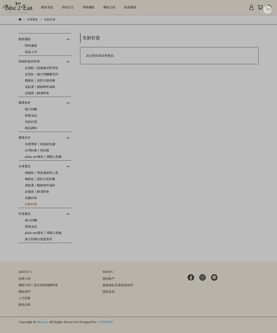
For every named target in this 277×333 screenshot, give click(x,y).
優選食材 (24, 102)
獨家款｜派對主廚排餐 (40, 80)
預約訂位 (68, 7)
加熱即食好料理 (29, 61)
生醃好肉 (31, 198)
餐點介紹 (109, 7)
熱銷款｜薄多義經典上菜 (41, 172)
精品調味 (31, 128)
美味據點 (88, 7)
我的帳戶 (109, 278)
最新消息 (47, 7)
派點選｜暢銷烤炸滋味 (40, 87)
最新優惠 (24, 39)
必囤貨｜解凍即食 (37, 93)
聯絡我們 (24, 291)
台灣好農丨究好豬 (37, 150)
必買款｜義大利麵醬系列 (41, 74)
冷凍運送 (24, 166)
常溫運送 (24, 213)
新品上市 (31, 52)
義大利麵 (31, 109)
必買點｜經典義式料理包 (41, 68)
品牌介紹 (24, 278)
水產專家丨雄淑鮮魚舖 (40, 144)
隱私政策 (109, 291)
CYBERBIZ (105, 322)
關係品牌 (24, 304)
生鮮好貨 (31, 121)
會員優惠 (130, 7)
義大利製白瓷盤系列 (38, 239)
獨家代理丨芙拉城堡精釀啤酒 (38, 285)
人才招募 (24, 298)
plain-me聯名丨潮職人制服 (43, 156)
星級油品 (31, 115)
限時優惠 (31, 45)
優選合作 (24, 137)
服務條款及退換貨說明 (118, 285)
